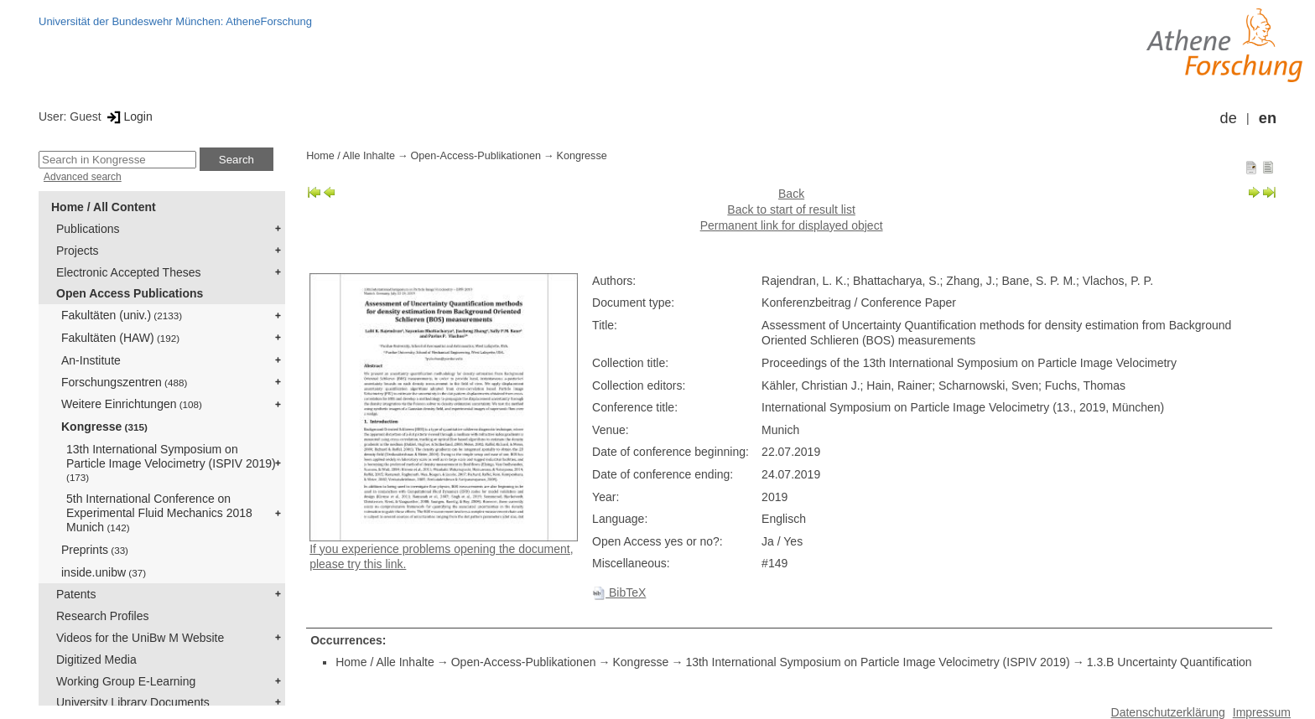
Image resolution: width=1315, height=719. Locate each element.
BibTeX (619, 592)
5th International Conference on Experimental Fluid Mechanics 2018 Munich (159, 513)
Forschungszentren (124, 382)
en (1267, 118)
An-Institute (91, 360)
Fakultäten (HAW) (120, 337)
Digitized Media (96, 659)
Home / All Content (103, 207)
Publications (88, 228)
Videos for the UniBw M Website (140, 637)
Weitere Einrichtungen (131, 404)
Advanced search (83, 177)
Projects (77, 250)
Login (129, 116)
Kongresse (104, 426)
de (1228, 118)
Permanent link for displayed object (791, 225)
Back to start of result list (791, 209)
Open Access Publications (129, 293)
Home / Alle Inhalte (350, 156)
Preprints (94, 549)
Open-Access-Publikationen (476, 156)
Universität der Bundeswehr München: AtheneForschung (175, 21)
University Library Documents (133, 702)
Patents (76, 594)
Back (791, 193)
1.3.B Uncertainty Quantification (1169, 662)
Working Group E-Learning (125, 681)
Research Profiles (102, 616)
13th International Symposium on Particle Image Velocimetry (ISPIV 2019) (171, 462)
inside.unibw (103, 572)
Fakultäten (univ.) (121, 315)
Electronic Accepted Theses (128, 272)
